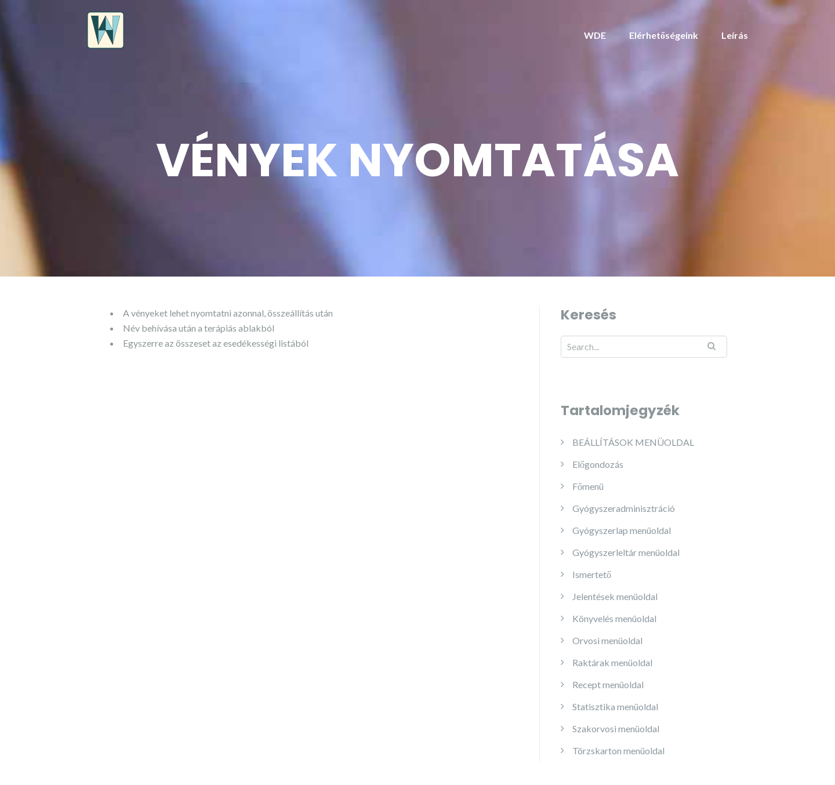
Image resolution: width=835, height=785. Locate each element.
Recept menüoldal (608, 684)
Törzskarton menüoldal (618, 750)
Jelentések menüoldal (615, 596)
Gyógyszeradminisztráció (623, 508)
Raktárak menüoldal (612, 662)
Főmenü (588, 486)
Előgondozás (597, 464)
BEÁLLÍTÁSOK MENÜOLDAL (633, 442)
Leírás (734, 35)
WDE (595, 35)
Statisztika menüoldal (615, 706)
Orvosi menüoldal (607, 640)
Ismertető (591, 574)
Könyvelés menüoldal (614, 618)
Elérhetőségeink (663, 35)
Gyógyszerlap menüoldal (621, 530)
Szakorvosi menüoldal (615, 728)
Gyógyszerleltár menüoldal (626, 552)
